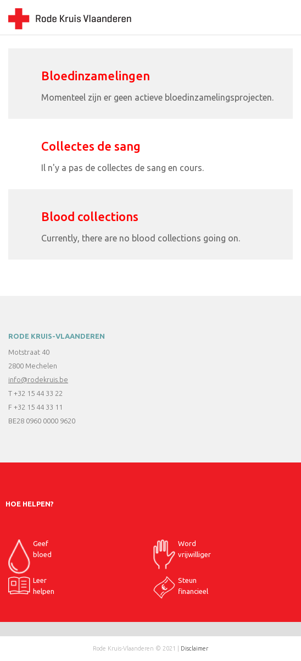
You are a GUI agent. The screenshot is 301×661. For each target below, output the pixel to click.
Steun (180, 587)
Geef (30, 552)
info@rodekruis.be (38, 379)
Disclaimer (194, 648)
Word (182, 552)
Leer (31, 586)
